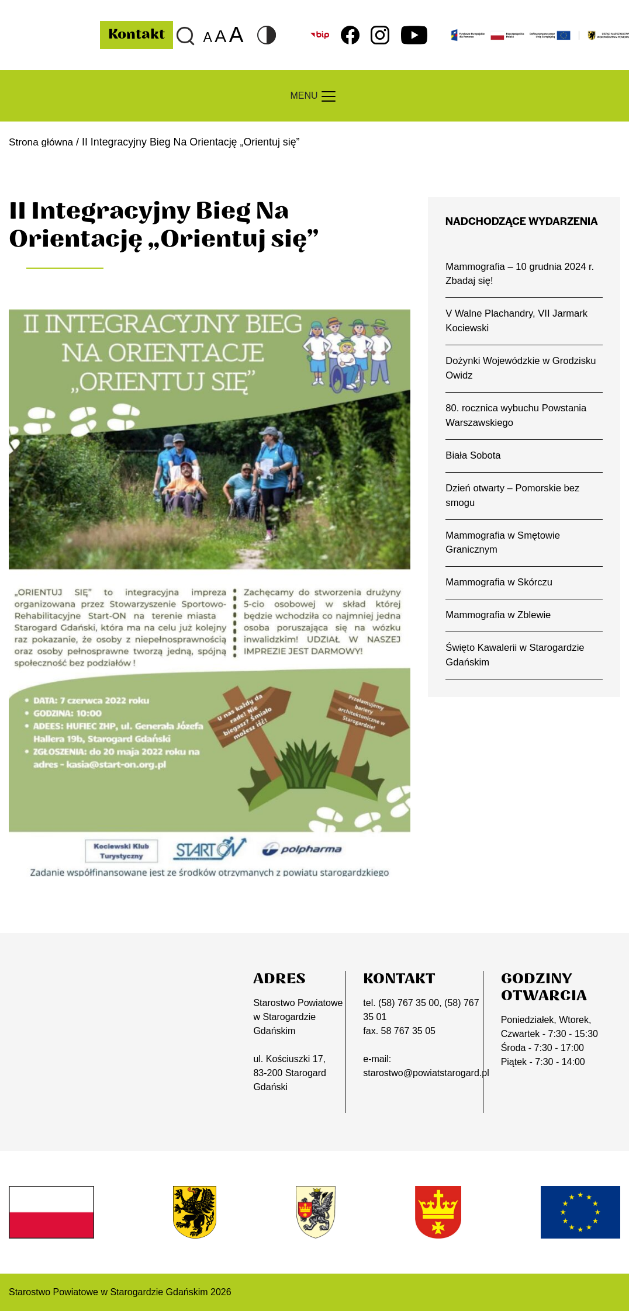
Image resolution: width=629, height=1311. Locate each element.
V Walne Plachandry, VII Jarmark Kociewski (517, 322)
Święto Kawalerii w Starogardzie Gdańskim (516, 659)
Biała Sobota (473, 457)
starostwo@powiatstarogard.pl (426, 1073)
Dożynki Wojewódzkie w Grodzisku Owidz (522, 370)
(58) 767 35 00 (408, 1003)
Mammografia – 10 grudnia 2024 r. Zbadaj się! (520, 274)
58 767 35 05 (408, 1031)
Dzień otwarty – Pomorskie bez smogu (513, 498)
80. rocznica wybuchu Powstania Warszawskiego (517, 418)
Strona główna (42, 142)
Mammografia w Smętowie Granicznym (503, 546)
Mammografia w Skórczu (499, 586)
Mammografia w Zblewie (498, 619)
